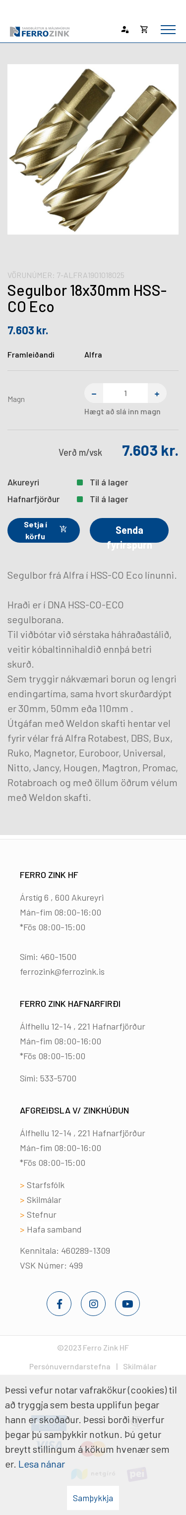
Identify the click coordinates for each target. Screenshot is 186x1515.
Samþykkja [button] (93, 1498)
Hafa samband (54, 1229)
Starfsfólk (45, 1184)
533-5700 (58, 1078)
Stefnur (42, 1214)
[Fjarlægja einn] (93, 393)
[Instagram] (93, 1303)
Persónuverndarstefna (70, 1366)
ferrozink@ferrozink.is (62, 971)
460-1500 (58, 956)
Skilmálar (44, 1199)
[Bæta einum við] (157, 393)
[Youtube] (127, 1303)
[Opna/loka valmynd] (168, 30)
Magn (16, 398)
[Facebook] (59, 1303)
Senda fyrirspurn (129, 533)
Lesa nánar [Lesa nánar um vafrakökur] (41, 1464)
